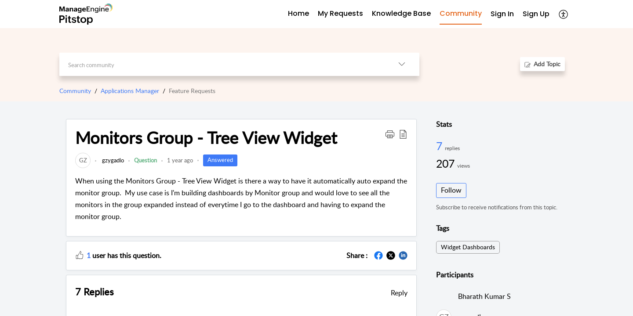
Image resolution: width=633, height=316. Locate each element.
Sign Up (536, 14)
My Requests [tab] (340, 13)
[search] (221, 64)
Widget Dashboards (468, 247)
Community (75, 90)
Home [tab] (298, 13)
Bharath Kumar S (484, 296)
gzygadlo (112, 160)
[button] (564, 14)
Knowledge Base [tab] (401, 13)
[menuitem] (502, 14)
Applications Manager (130, 90)
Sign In (502, 14)
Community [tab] (461, 13)
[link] (83, 160)
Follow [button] (451, 190)
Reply (399, 293)
